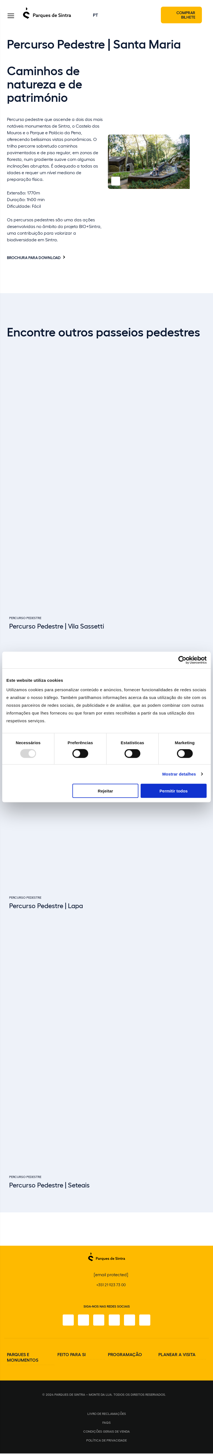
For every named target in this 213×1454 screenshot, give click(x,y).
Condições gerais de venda (106, 1432)
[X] (98, 1320)
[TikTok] (114, 1320)
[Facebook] (67, 1320)
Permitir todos (173, 790)
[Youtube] (129, 1320)
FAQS (106, 1423)
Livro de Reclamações (106, 1414)
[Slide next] (197, 1184)
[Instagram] (83, 1320)
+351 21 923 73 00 (111, 1285)
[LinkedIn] (145, 1320)
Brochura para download (34, 258)
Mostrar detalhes (179, 774)
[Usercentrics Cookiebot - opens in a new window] (182, 660)
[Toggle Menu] (10, 16)
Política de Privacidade (106, 1441)
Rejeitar (105, 790)
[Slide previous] (182, 1184)
